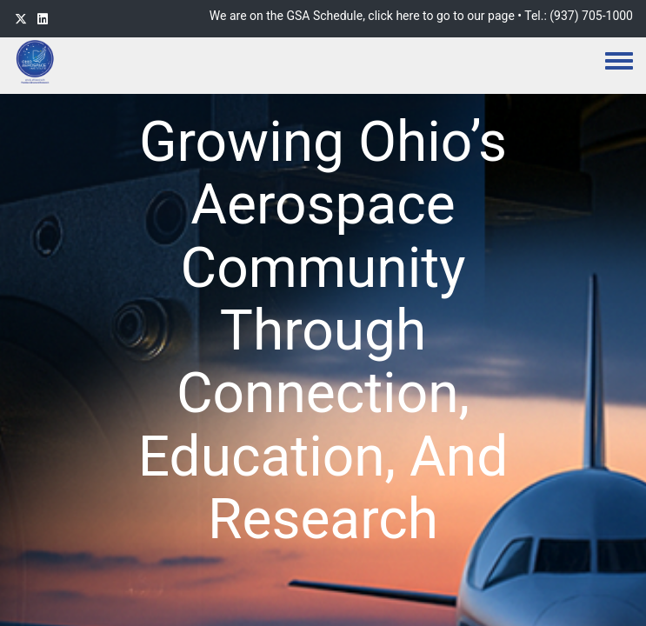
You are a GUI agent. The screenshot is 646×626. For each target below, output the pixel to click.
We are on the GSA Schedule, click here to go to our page (362, 16)
